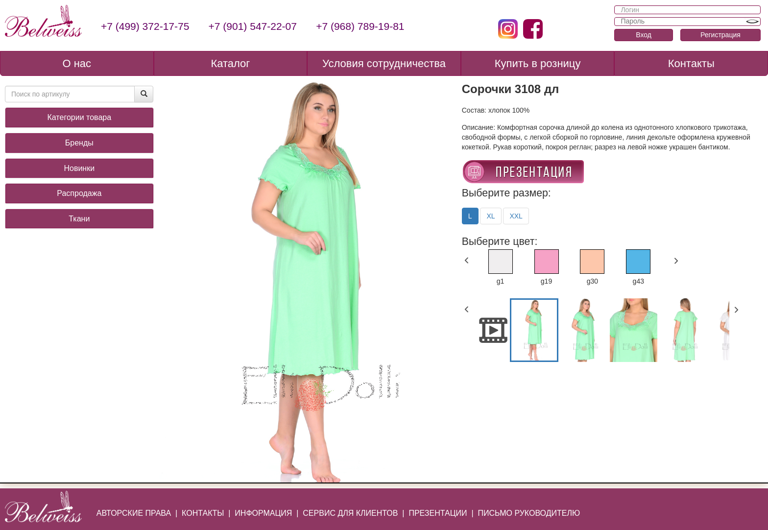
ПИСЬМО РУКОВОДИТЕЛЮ (529, 513)
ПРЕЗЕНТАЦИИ (437, 513)
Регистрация (720, 35)
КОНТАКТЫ (203, 513)
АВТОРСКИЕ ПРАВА (133, 513)
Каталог (230, 63)
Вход (643, 35)
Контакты (691, 63)
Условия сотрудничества (384, 63)
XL (490, 216)
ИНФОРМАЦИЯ (263, 513)
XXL (515, 216)
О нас (76, 63)
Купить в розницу (538, 63)
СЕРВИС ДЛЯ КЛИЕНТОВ (350, 513)
